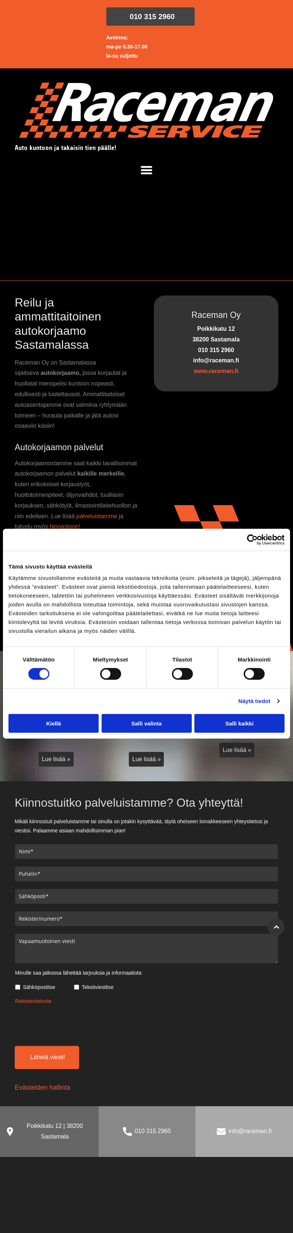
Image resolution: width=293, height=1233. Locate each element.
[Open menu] (146, 170)
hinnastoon (64, 526)
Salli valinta (146, 723)
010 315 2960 (153, 1131)
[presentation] (71, 1024)
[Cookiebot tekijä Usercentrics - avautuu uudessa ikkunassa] (252, 539)
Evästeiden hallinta (42, 1087)
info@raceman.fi (250, 1131)
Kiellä (53, 723)
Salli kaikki (239, 723)
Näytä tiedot (255, 701)
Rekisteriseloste (33, 1001)
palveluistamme (96, 516)
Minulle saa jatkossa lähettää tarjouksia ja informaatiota (78, 973)
